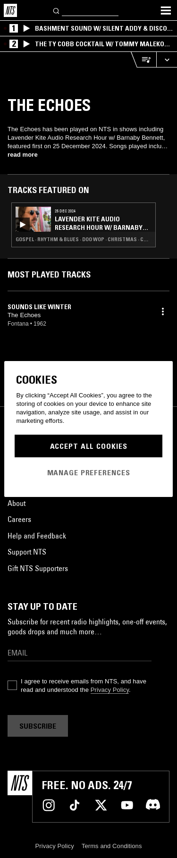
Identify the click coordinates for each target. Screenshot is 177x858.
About (16, 503)
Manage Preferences (88, 472)
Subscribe (37, 726)
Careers (19, 519)
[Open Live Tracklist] (143, 59)
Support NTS (27, 551)
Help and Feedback (37, 535)
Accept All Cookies (88, 446)
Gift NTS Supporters (38, 568)
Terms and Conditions (112, 846)
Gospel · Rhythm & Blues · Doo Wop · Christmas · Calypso (84, 239)
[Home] (10, 10)
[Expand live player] (166, 59)
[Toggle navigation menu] (165, 10)
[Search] (56, 10)
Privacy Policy (110, 689)
